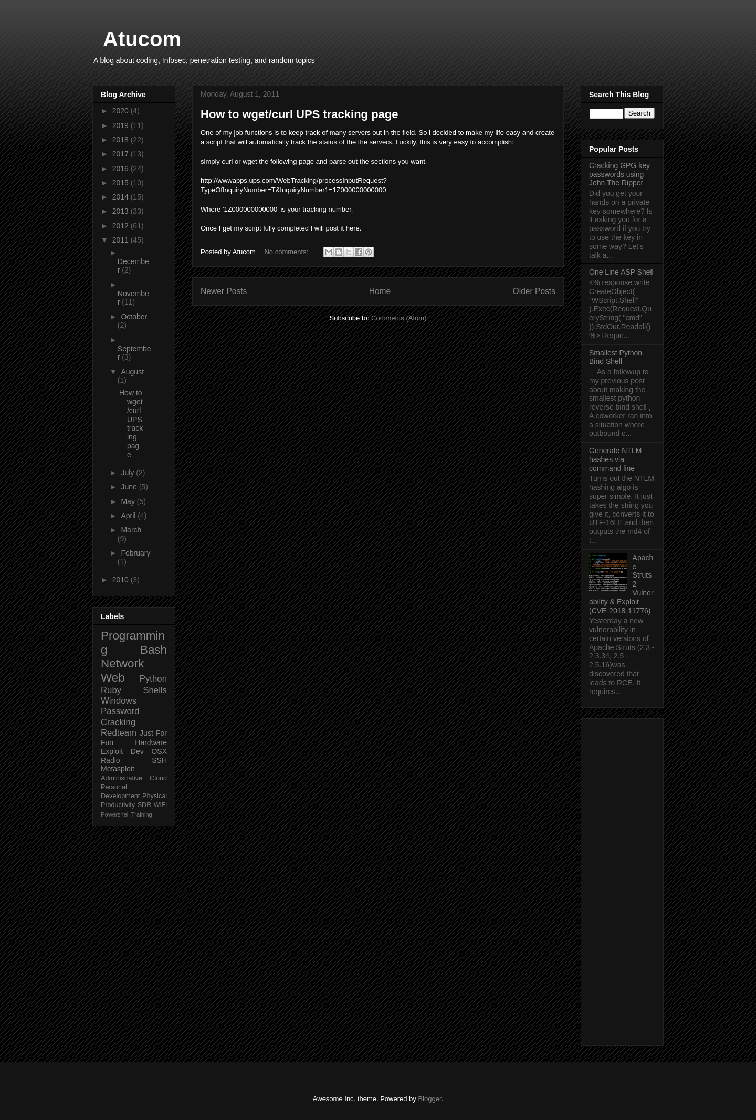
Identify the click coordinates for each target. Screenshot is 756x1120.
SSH (159, 760)
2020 (121, 111)
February (135, 553)
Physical (154, 796)
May (128, 501)
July (128, 472)
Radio (110, 760)
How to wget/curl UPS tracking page (299, 114)
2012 (121, 226)
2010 (121, 579)
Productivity (118, 805)
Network (122, 663)
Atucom (142, 38)
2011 (121, 240)
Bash (153, 649)
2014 (121, 197)
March (131, 530)
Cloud (158, 778)
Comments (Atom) (398, 318)
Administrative (121, 778)
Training (141, 814)
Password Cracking (120, 716)
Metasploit (117, 769)
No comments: (287, 252)
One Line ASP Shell (621, 272)
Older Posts (534, 291)
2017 (121, 154)
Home (380, 291)
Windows (118, 701)
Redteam (118, 733)
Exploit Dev (122, 751)
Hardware (151, 742)
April (129, 515)
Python (153, 679)
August (132, 372)
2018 (121, 139)
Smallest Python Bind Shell (615, 357)
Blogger (429, 1099)
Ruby (111, 690)
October (134, 316)
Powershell (115, 814)
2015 (121, 183)
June (130, 487)
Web (113, 677)
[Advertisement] (622, 880)
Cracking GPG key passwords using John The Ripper (619, 174)
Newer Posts (224, 291)
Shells (155, 690)
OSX (159, 751)
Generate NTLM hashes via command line (615, 459)
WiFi (160, 805)
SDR (145, 805)
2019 (121, 125)
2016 (121, 168)
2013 (121, 211)
